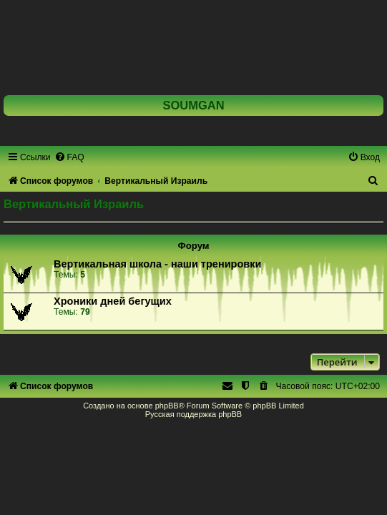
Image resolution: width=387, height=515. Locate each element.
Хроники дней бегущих (113, 301)
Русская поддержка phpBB (193, 414)
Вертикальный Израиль (74, 203)
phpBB (167, 405)
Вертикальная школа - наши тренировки (157, 264)
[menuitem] (69, 157)
